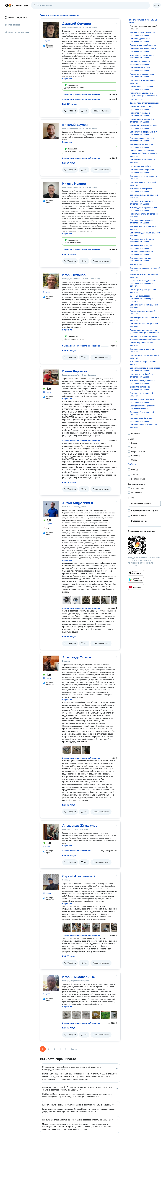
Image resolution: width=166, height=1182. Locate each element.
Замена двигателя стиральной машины (144, 196)
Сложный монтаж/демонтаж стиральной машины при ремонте (142, 283)
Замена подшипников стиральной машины (140, 40)
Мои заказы (12, 25)
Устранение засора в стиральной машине (145, 362)
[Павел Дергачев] (51, 377)
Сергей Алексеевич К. (79, 876)
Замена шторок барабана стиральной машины (141, 375)
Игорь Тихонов (74, 275)
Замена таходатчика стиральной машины (145, 234)
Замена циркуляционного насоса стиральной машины (145, 369)
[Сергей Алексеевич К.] (51, 882)
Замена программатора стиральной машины (140, 259)
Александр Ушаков (77, 657)
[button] (70, 111)
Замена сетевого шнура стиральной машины (141, 246)
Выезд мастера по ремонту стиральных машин (142, 407)
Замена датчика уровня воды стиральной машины (143, 208)
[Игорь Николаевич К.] (51, 983)
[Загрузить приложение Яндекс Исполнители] (144, 545)
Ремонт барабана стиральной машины (143, 344)
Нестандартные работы (141, 166)
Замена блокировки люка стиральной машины (141, 145)
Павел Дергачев (74, 371)
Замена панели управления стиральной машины (142, 381)
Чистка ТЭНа (136, 264)
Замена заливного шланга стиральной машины (142, 400)
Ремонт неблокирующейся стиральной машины (142, 120)
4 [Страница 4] (60, 1049)
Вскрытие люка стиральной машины (142, 312)
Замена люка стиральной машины (141, 394)
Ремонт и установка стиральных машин (142, 21)
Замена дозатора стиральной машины (81, 94)
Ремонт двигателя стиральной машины (144, 215)
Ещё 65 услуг (68, 956)
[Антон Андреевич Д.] (51, 509)
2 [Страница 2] (48, 1049)
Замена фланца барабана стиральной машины (142, 171)
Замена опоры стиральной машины (142, 350)
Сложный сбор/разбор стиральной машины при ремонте (141, 298)
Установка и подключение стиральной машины (142, 56)
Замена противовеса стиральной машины (145, 269)
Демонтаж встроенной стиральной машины (140, 388)
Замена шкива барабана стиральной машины (141, 419)
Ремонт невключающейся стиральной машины (141, 87)
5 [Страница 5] (65, 1049)
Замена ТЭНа (136, 99)
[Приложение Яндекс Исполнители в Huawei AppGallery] (136, 587)
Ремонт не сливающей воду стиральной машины (142, 75)
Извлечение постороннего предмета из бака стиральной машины (143, 153)
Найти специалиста (16, 17)
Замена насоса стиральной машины (142, 81)
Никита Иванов (74, 183)
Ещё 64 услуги (69, 163)
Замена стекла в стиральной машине (143, 227)
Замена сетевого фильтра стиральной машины (142, 240)
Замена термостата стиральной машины (144, 356)
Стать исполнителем (17, 32)
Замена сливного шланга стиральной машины (141, 253)
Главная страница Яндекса (6, 5)
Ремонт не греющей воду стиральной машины (141, 107)
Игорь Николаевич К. (78, 977)
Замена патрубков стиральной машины (144, 306)
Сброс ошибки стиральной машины (142, 413)
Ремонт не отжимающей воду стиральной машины (143, 126)
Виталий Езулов (75, 124)
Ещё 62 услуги (69, 482)
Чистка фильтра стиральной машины (143, 290)
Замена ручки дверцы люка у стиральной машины (143, 133)
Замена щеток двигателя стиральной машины (141, 202)
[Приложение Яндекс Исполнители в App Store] (136, 572)
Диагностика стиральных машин (144, 103)
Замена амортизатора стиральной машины (140, 62)
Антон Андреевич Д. (78, 503)
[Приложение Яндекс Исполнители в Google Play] (136, 580)
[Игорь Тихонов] (51, 281)
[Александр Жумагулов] (51, 832)
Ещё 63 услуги (69, 636)
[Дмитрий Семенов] (51, 30)
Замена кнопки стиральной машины (142, 161)
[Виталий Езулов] (51, 131)
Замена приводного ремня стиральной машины (142, 139)
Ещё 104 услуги (69, 104)
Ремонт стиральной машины (143, 45)
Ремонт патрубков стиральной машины (144, 275)
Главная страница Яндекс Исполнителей (16, 5)
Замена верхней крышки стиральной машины (141, 189)
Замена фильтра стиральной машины (143, 183)
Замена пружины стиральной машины (143, 177)
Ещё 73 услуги (69, 805)
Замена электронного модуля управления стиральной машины (145, 337)
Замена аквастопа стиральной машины (144, 325)
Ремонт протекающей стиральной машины (140, 114)
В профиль (67, 78)
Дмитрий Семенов (76, 23)
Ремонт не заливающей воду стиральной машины (143, 50)
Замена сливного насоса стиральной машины (141, 221)
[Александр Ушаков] (51, 663)
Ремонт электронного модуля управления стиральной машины (145, 331)
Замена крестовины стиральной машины (144, 318)
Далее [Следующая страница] (74, 1049)
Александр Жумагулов (79, 825)
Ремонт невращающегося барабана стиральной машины (144, 94)
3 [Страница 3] (54, 1049)
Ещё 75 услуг (68, 1028)
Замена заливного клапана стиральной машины (142, 33)
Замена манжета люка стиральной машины (140, 69)
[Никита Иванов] (51, 190)
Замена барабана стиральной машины (143, 426)
